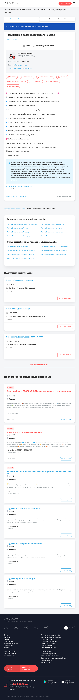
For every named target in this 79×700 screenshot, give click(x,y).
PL (73, 628)
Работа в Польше (10, 651)
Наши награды (9, 645)
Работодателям (65, 3)
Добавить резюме (9, 668)
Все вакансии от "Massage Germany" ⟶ (19, 186)
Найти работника (47, 639)
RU (66, 628)
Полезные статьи (47, 645)
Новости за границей (48, 648)
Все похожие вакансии (39, 365)
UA (69, 628)
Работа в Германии (10, 653)
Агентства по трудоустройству (51, 635)
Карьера (7, 637)
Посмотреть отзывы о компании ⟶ (20, 68)
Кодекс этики (45, 662)
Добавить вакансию (26, 668)
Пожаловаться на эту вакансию (16, 196)
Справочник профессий (49, 641)
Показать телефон (21, 65)
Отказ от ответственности (50, 656)
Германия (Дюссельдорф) (45, 46)
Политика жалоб (46, 660)
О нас (6, 635)
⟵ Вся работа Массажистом (17, 19)
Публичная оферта (47, 651)
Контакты (7, 648)
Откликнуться (65, 298)
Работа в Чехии (9, 656)
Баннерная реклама (11, 643)
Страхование (8, 641)
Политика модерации (48, 653)
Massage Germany (25, 53)
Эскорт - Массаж (11, 39)
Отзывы (6, 639)
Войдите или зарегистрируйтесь (15, 209)
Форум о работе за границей (51, 637)
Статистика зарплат (48, 643)
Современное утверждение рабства (53, 658)
